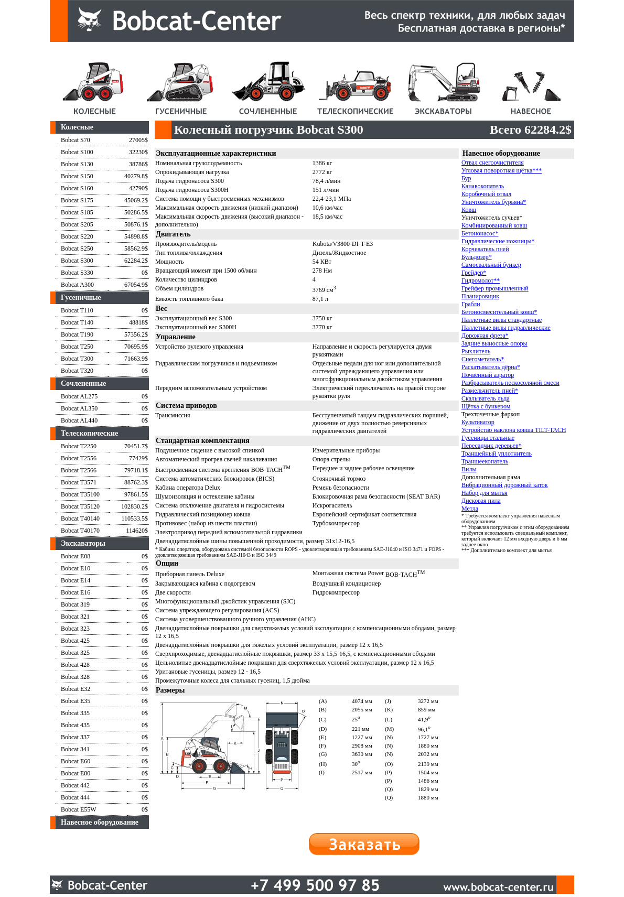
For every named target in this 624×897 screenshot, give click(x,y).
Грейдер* (473, 272)
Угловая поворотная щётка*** (501, 170)
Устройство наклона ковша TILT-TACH (513, 430)
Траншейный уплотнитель (496, 453)
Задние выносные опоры (494, 343)
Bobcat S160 (77, 188)
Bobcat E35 (75, 701)
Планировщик (480, 296)
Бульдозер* (476, 257)
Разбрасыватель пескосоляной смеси (510, 382)
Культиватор (477, 422)
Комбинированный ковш (494, 225)
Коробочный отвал (486, 194)
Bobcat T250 (77, 346)
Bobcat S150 (77, 176)
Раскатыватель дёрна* (490, 367)
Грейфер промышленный (495, 288)
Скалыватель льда (485, 398)
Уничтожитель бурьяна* (493, 202)
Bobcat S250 (77, 248)
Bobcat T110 (77, 310)
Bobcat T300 (77, 358)
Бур (466, 178)
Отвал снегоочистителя (492, 162)
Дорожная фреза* (485, 335)
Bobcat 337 (75, 737)
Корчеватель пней (485, 249)
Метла (469, 508)
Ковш (468, 209)
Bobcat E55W (78, 809)
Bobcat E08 (75, 556)
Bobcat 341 (75, 749)
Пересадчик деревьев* (491, 445)
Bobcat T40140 (80, 518)
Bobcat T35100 (80, 494)
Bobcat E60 (75, 761)
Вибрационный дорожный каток (504, 485)
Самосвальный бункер (491, 264)
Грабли (470, 304)
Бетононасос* (479, 233)
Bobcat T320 (77, 370)
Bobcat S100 (77, 152)
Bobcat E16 (75, 592)
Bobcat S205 (77, 224)
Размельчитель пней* (489, 390)
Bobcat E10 (75, 568)
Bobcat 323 (75, 628)
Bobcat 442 (75, 785)
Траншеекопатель (484, 461)
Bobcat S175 (77, 200)
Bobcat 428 (75, 664)
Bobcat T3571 (78, 482)
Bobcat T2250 (78, 446)
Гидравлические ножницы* (498, 241)
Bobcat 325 (75, 652)
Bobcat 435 (75, 725)
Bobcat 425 (75, 640)
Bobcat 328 (75, 676)
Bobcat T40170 (80, 530)
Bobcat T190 (77, 334)
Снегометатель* (482, 359)
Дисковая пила (481, 500)
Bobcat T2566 (78, 470)
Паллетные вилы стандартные (501, 319)
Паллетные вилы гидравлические (506, 327)
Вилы (468, 469)
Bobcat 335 (75, 713)
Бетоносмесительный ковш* (499, 312)
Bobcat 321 (75, 616)
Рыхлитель (475, 351)
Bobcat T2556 (78, 458)
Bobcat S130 (77, 164)
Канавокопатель (482, 186)
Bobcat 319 (75, 604)
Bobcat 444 (75, 797)
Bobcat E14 (75, 580)
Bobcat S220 (77, 236)
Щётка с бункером (485, 406)
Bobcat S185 (77, 212)
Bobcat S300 (77, 260)
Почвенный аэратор (487, 375)
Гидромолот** (480, 280)
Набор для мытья (484, 492)
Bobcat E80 (75, 773)
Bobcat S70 (75, 140)
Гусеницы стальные (487, 437)
